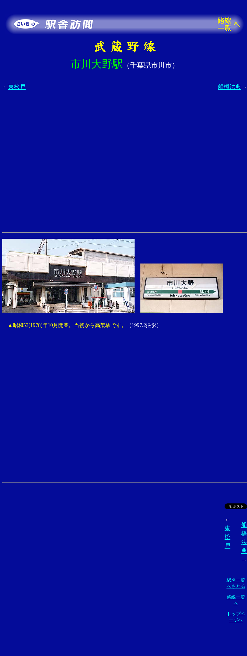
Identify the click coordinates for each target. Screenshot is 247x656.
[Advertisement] (65, 164)
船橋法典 (229, 87)
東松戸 (17, 87)
